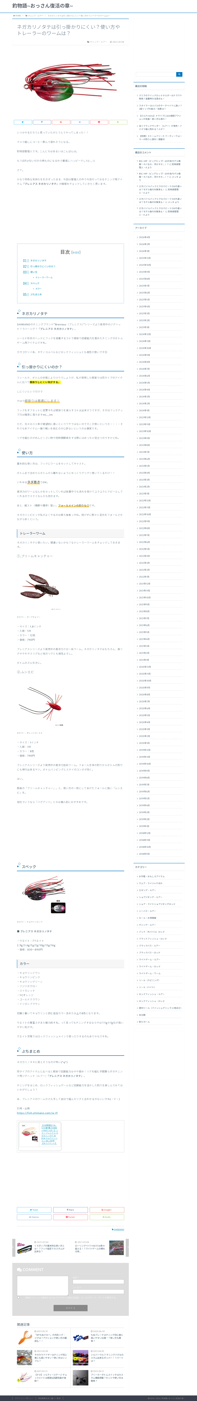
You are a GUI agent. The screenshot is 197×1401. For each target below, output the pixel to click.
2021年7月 (144, 618)
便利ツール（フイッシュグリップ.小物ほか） (160, 1008)
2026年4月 (144, 237)
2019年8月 (144, 777)
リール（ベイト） (147, 987)
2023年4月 (144, 473)
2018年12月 (145, 833)
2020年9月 (144, 687)
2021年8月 (144, 611)
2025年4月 (144, 306)
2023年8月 (144, 445)
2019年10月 (145, 764)
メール (77, 1287)
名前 (75, 1277)
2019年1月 (144, 826)
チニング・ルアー (147, 925)
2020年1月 (144, 743)
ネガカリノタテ (38, 260)
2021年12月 (144, 583)
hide (76, 252)
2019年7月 (144, 784)
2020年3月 (144, 729)
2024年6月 (144, 376)
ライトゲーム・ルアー (149, 959)
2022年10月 (145, 514)
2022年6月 (144, 542)
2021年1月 (144, 660)
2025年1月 (144, 327)
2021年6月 (144, 625)
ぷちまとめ (36, 294)
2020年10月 (145, 680)
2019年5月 (144, 798)
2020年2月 (144, 736)
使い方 (33, 272)
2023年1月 (144, 493)
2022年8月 (144, 528)
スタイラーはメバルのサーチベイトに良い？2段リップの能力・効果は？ (160, 107)
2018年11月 (144, 840)
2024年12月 (145, 334)
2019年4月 (144, 805)
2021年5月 (144, 632)
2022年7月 (144, 535)
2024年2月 (144, 403)
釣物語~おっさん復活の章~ (42, 6)
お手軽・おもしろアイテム (152, 876)
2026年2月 (144, 244)
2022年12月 (145, 500)
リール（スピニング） (150, 980)
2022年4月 (144, 556)
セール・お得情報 (147, 918)
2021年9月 (144, 604)
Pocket (70, 1217)
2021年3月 (144, 646)
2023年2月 (144, 486)
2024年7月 (144, 369)
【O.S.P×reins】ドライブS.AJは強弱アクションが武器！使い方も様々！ (160, 118)
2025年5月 (144, 299)
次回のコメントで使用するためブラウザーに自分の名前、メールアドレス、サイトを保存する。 (71, 1297)
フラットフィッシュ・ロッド (153, 939)
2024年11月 (145, 341)
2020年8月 (144, 694)
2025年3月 (144, 313)
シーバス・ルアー (147, 911)
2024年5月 (144, 383)
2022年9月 (144, 521)
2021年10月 (145, 597)
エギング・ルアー (147, 890)
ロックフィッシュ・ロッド (152, 1001)
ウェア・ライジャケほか (151, 883)
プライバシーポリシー (24, 1398)
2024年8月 (144, 362)
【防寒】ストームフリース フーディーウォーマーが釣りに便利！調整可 (160, 138)
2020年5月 (144, 715)
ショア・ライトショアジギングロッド (157, 904)
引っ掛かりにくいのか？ (43, 266)
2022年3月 (144, 563)
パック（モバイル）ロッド (152, 932)
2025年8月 (144, 279)
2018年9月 (144, 854)
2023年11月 (144, 424)
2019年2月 (144, 819)
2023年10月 (145, 431)
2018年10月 (145, 847)
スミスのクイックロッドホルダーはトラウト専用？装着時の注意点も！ (160, 97)
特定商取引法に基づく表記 (49, 1398)
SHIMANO (118, 1229)
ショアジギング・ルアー (150, 897)
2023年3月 (144, 480)
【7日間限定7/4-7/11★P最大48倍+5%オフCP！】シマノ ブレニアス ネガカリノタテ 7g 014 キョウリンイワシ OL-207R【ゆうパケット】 (49, 1134)
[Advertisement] (70, 217)
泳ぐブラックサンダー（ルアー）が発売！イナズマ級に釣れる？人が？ (160, 128)
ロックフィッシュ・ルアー (152, 994)
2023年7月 (144, 452)
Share (70, 1210)
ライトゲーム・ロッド (150, 966)
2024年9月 (144, 355)
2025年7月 (144, 286)
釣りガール (144, 1022)
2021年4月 (144, 639)
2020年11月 (145, 674)
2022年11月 (144, 507)
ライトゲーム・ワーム (150, 973)
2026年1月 (144, 251)
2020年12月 (145, 667)
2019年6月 (144, 791)
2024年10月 (145, 348)
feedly (107, 1217)
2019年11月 (144, 757)
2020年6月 (144, 708)
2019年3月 (144, 812)
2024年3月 (144, 396)
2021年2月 (144, 653)
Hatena (34, 1217)
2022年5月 (144, 549)
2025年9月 (144, 272)
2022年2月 (144, 570)
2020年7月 (144, 701)
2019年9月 (144, 771)
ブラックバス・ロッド (149, 952)
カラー (38, 288)
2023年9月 (144, 438)
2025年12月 (145, 258)
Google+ (107, 1210)
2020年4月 (144, 722)
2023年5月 (144, 466)
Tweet (34, 1210)
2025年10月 (145, 265)
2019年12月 (145, 750)
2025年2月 (144, 320)
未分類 (142, 1015)
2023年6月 (144, 459)
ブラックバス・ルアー (149, 945)
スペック (34, 283)
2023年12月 (145, 417)
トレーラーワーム (44, 277)
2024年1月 (144, 410)
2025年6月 (144, 292)
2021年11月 (144, 590)
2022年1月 (144, 577)
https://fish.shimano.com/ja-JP (37, 1113)
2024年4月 (144, 389)
